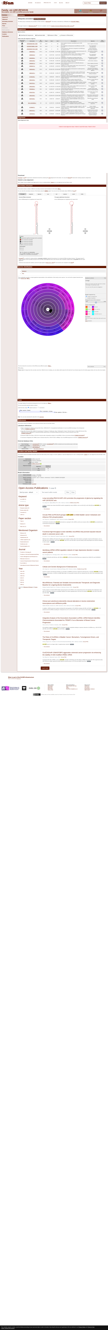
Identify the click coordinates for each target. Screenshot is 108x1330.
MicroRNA (73, 21)
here (74, 190)
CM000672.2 (32, 63)
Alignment (5, 19)
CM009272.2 (32, 66)
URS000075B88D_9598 (32, 46)
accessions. (41, 407)
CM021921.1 (32, 110)
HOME (30, 2)
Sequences (5, 17)
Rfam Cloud (87, 689)
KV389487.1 (32, 107)
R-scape (22, 194)
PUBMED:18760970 (29, 429)
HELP (67, 2)
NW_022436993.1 (32, 103)
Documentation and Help (71, 685)
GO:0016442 (35, 444)
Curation (4, 34)
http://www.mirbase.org (39, 448)
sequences (80, 12)
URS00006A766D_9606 (32, 43)
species (91, 12)
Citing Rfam (50, 686)
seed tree (42, 416)
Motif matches (5, 30)
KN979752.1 (32, 83)
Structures (5, 27)
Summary (4, 15)
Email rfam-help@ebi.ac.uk (71, 688)
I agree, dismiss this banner (8, 1328)
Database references (7, 32)
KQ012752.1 (32, 92)
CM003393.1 (32, 51)
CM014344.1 (32, 80)
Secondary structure (7, 21)
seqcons (31, 194)
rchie (82, 194)
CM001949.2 (32, 60)
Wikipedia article (32, 25)
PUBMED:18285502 (25, 433)
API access (87, 687)
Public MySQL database (90, 688)
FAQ (67, 686)
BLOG (61, 2)
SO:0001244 (35, 445)
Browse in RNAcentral (66, 35)
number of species (90, 298)
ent (56, 194)
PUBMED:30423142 (82, 437)
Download (20, 177)
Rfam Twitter (50, 688)
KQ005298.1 (32, 76)
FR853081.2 (32, 89)
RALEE (69, 177)
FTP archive (87, 686)
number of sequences (91, 296)
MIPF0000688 (36, 447)
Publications (5, 36)
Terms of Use (91, 1327)
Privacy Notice (81, 1327)
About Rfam (50, 685)
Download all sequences (26, 35)
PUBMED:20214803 (78, 435)
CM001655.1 (32, 69)
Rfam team (50, 687)
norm (73, 194)
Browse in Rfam (52, 35)
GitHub (67, 687)
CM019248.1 (32, 95)
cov (48, 194)
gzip (24, 177)
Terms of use (50, 689)
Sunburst (24, 271)
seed (49, 177)
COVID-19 (87, 685)
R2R (72, 262)
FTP (55, 2)
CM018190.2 (32, 86)
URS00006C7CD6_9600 (32, 49)
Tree (23, 273)
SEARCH (38, 2)
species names (32, 407)
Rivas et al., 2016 (50, 262)
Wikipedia (48, 21)
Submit (52, 182)
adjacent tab (23, 278)
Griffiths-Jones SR (36, 463)
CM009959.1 (32, 58)
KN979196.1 (32, 98)
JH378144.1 (32, 113)
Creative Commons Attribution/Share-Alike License (62, 25)
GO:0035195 (50, 444)
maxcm (65, 194)
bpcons (39, 194)
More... (78, 21)
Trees (3, 25)
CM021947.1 (32, 73)
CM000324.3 (32, 54)
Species (4, 23)
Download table (40, 35)
